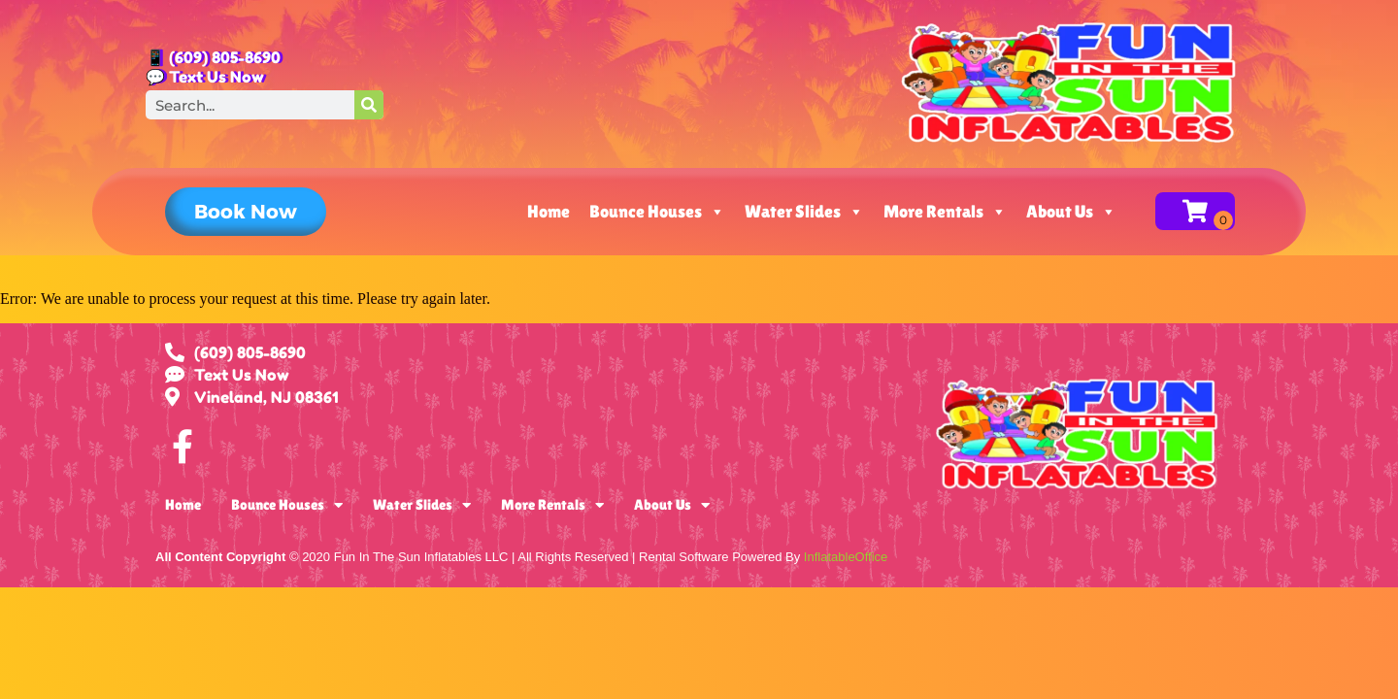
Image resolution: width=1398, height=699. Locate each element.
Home (548, 211)
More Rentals (945, 211)
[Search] (368, 104)
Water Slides (804, 211)
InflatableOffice (845, 556)
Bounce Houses (657, 211)
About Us (1071, 211)
